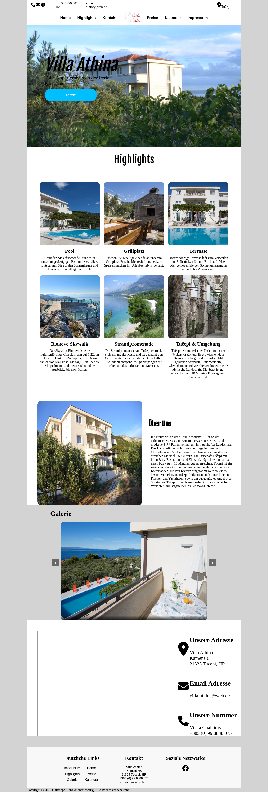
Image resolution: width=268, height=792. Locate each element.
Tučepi (224, 5)
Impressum (198, 18)
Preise (152, 18)
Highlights (86, 18)
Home (65, 18)
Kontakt (110, 18)
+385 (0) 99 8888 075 (67, 5)
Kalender (173, 18)
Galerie (72, 780)
